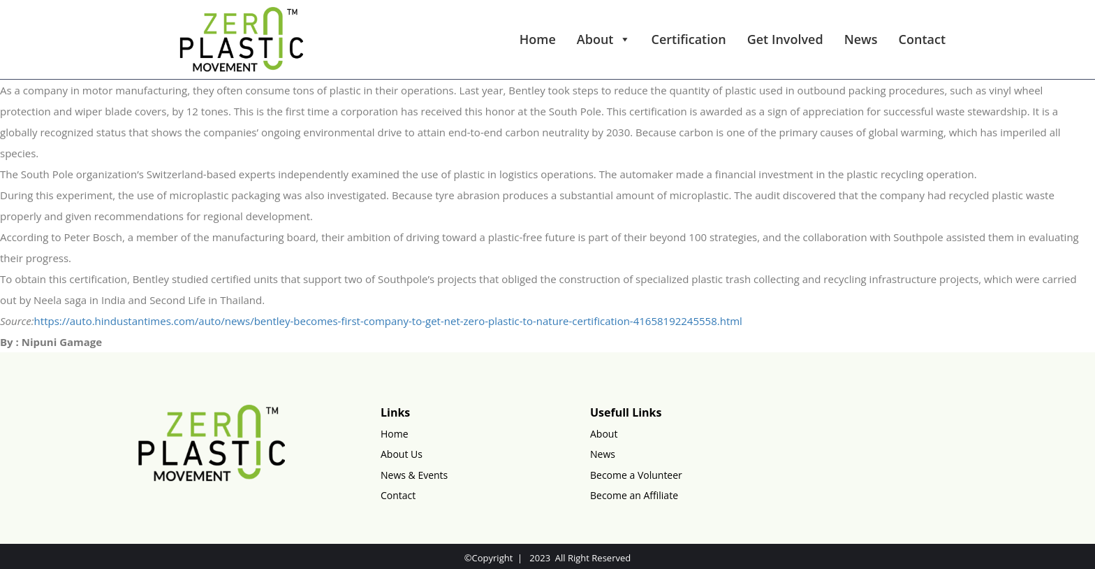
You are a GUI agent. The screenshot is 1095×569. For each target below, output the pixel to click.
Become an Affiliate (634, 495)
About (604, 39)
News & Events (414, 475)
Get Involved (785, 39)
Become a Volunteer (636, 475)
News (861, 39)
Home (538, 39)
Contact (922, 39)
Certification (689, 39)
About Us (401, 454)
